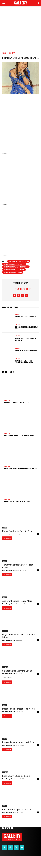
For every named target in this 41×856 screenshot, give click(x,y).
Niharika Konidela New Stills (13, 272)
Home (4, 53)
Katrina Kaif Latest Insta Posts (26, 316)
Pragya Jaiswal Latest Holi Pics (18, 742)
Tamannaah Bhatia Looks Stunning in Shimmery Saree (24, 362)
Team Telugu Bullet (23, 289)
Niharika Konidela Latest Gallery (14, 264)
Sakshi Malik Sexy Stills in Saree (26, 350)
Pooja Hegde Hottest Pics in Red (18, 709)
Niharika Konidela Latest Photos (14, 269)
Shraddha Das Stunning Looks (17, 671)
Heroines (5, 631)
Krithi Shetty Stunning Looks (16, 776)
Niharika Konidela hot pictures (19, 261)
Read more (7, 538)
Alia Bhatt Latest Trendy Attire (17, 601)
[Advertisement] (20, 27)
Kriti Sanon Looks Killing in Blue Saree (26, 328)
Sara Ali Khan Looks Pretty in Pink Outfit (25, 339)
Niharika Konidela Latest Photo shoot (16, 267)
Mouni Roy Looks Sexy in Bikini (17, 531)
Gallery (12, 53)
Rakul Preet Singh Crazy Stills (16, 809)
